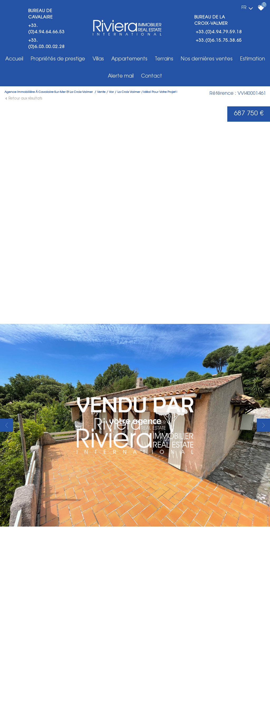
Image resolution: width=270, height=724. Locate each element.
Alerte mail (121, 76)
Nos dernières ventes (207, 59)
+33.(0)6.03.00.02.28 (46, 44)
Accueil (14, 59)
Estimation (252, 59)
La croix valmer (128, 92)
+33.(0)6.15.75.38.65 (219, 41)
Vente (101, 92)
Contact (151, 76)
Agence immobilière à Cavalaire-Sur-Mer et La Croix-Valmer (49, 92)
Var (111, 92)
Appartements (129, 59)
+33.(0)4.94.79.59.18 (219, 32)
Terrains (164, 59)
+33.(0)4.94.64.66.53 (46, 29)
